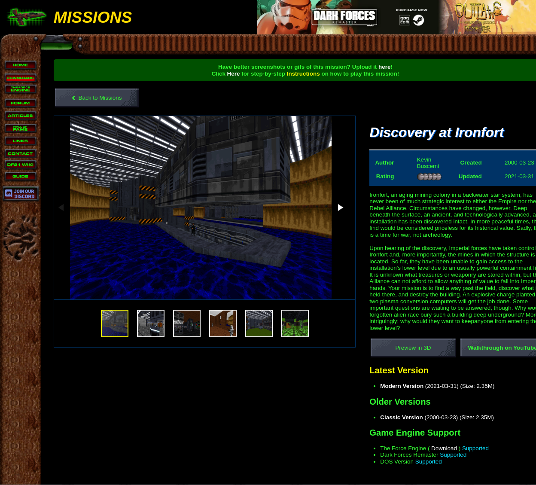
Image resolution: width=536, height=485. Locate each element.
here (378, 67)
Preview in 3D (405, 348)
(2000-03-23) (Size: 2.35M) (429, 417)
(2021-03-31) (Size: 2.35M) (429, 386)
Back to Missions (97, 98)
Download (436, 448)
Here (226, 73)
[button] (327, 203)
